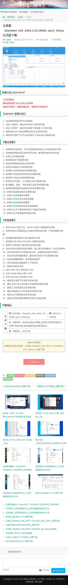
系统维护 (30, 375)
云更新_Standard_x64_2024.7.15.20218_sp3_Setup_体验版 (31, 529)
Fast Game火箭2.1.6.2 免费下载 (19, 541)
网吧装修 (51, 375)
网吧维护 (40, 375)
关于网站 (41, 579)
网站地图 (38, 582)
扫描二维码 (9, 42)
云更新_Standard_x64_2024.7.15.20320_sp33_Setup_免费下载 (33, 521)
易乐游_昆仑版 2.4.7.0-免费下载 (19, 517)
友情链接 (29, 582)
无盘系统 (20, 375)
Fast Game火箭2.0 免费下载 (17, 386)
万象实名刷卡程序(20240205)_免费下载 (22, 525)
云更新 (20, 17)
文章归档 (60, 579)
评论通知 (44, 570)
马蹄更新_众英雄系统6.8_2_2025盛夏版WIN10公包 (27, 508)
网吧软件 (8, 379)
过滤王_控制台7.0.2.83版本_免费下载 (21, 537)
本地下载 (26, 331)
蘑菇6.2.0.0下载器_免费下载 (51, 386)
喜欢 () (34, 362)
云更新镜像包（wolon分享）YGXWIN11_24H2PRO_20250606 (32, 504)
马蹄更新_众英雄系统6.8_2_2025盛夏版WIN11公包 (27, 512)
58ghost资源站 (30, 579)
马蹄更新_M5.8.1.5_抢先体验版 (19, 533)
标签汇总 (51, 579)
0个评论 (57, 40)
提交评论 (58, 570)
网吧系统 (11, 17)
